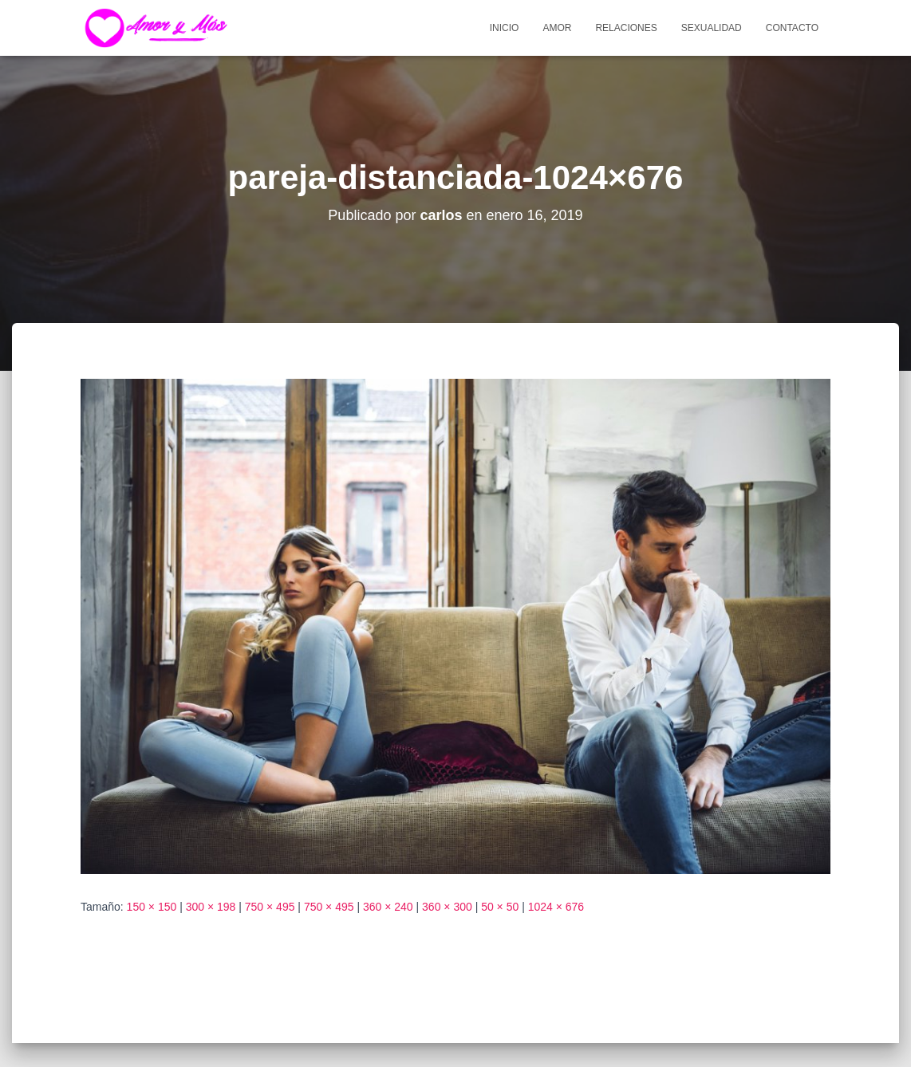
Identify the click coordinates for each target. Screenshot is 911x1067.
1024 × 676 (556, 906)
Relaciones (626, 27)
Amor (556, 27)
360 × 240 (388, 906)
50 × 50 (500, 906)
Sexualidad (711, 27)
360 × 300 (447, 906)
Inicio (504, 27)
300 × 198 (211, 906)
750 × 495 (270, 906)
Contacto (792, 27)
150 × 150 (152, 906)
